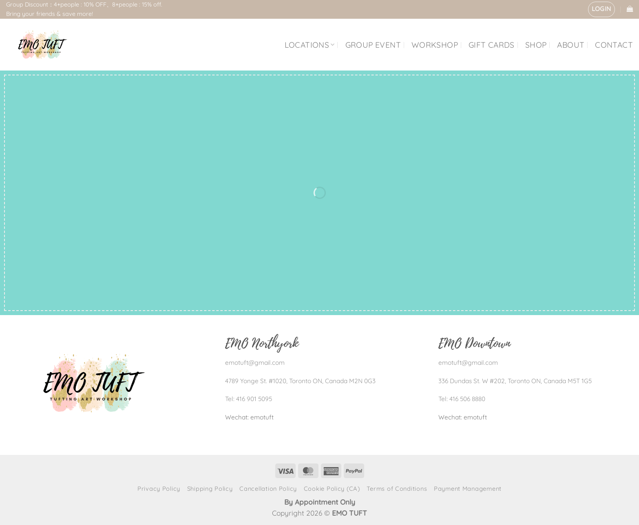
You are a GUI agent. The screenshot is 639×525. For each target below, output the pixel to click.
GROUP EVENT (373, 45)
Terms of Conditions (397, 488)
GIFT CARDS (492, 45)
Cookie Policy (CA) (332, 488)
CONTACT (614, 45)
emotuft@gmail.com (255, 362)
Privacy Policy (158, 488)
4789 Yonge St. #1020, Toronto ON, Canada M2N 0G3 (300, 381)
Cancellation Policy (268, 488)
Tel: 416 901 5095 (248, 399)
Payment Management (468, 488)
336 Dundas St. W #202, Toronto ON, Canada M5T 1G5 (515, 381)
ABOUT (570, 45)
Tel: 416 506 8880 (461, 399)
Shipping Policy (210, 488)
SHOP (536, 45)
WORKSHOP (434, 45)
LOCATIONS (310, 45)
